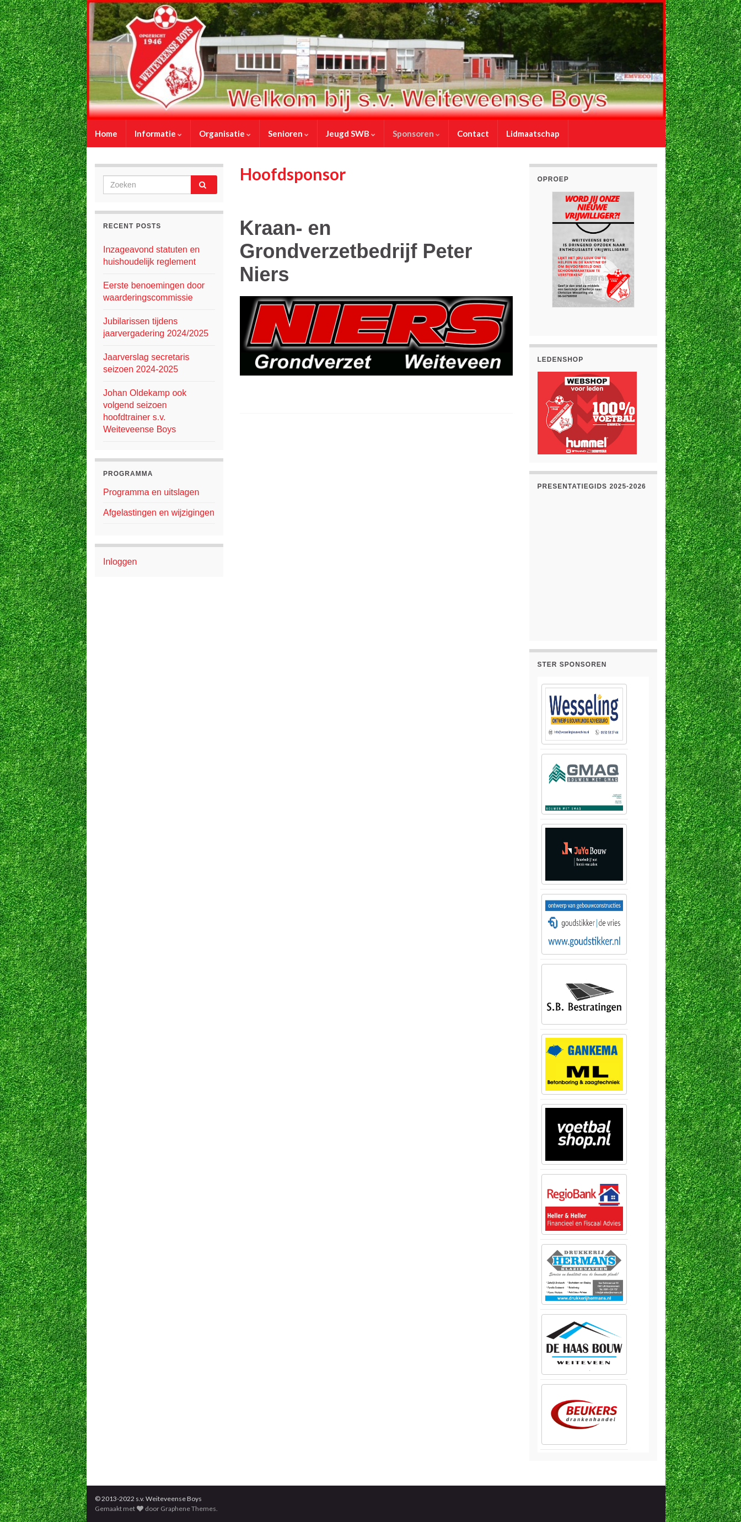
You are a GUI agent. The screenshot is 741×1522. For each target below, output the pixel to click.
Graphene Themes (188, 1508)
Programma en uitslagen (151, 492)
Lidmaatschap (533, 133)
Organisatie (225, 133)
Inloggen (120, 561)
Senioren (288, 133)
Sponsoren (416, 133)
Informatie (158, 133)
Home (106, 133)
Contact (473, 133)
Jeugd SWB (350, 133)
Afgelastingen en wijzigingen (158, 512)
